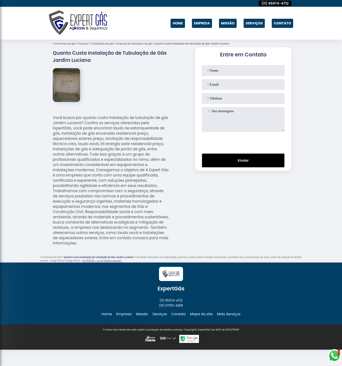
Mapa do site (201, 314)
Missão (227, 23)
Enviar (243, 160)
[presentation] (243, 141)
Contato (282, 23)
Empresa (201, 23)
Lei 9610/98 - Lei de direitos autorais (101, 260)
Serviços (253, 23)
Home (176, 23)
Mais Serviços (229, 314)
